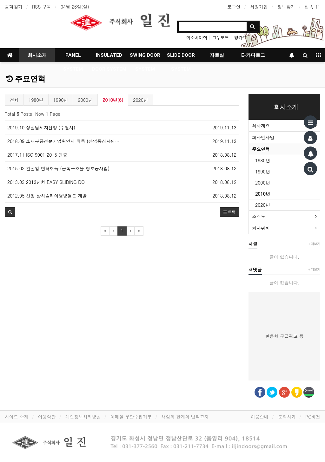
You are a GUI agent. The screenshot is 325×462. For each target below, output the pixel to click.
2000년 (85, 100)
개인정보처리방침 (83, 416)
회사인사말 (263, 137)
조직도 (258, 216)
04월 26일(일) (75, 6)
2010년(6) (113, 100)
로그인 (234, 6)
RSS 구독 (41, 6)
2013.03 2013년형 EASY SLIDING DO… (48, 182)
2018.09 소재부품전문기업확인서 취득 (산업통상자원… (63, 141)
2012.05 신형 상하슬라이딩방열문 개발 (47, 195)
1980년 (36, 100)
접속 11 (312, 6)
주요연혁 (25, 79)
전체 (14, 100)
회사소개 (37, 55)
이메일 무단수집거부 (131, 416)
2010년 (262, 194)
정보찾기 (286, 6)
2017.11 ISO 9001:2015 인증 (37, 155)
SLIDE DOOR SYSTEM (181, 57)
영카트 (240, 37)
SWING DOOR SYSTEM (145, 57)
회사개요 (261, 125)
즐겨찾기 (14, 6)
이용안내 (260, 416)
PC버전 (312, 416)
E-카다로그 (253, 55)
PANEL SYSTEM (73, 57)
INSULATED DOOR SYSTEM (109, 57)
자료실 (217, 55)
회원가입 (259, 6)
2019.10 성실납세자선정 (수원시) (41, 127)
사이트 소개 (17, 416)
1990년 (60, 100)
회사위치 (261, 228)
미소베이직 (196, 37)
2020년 (140, 100)
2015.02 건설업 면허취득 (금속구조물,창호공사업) (58, 168)
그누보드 (220, 37)
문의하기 (287, 416)
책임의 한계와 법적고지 (185, 416)
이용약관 (47, 416)
